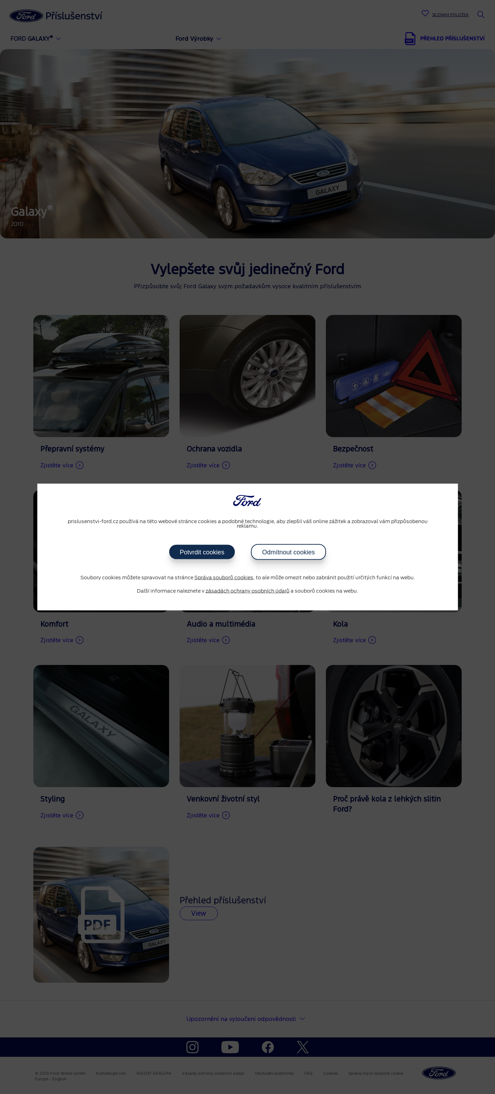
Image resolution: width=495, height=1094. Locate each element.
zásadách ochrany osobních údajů (247, 590)
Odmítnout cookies (288, 552)
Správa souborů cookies (223, 577)
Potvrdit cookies (202, 552)
